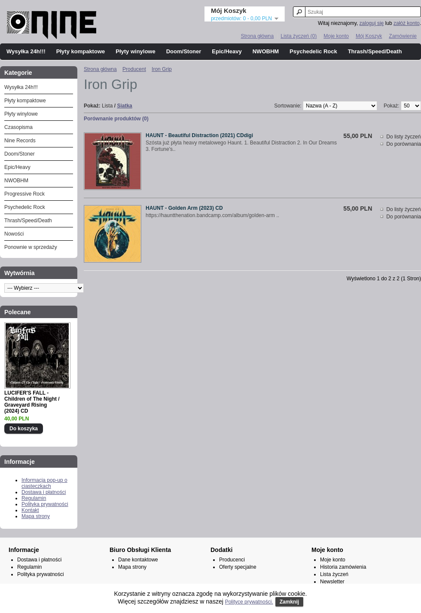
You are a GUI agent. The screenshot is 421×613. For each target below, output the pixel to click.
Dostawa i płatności (43, 492)
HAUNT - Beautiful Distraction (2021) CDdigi (199, 135)
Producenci (232, 560)
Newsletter (332, 582)
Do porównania (403, 144)
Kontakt (30, 510)
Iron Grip (162, 69)
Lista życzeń (334, 574)
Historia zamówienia (343, 567)
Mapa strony (35, 516)
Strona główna (257, 36)
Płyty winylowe (135, 51)
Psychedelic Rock (313, 51)
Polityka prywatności (44, 504)
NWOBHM (266, 51)
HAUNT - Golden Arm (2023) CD (184, 208)
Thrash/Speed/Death (375, 51)
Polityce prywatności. (249, 602)
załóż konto (407, 23)
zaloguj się (372, 23)
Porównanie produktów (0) (116, 119)
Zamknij (289, 602)
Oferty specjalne (237, 567)
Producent (134, 69)
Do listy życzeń (403, 137)
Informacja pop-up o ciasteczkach (44, 483)
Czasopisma (18, 127)
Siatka (124, 106)
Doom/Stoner (183, 51)
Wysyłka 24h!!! (26, 51)
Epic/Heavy (226, 51)
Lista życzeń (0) (299, 36)
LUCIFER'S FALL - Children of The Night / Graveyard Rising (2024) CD (32, 402)
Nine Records (20, 141)
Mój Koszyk (369, 36)
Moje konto (336, 36)
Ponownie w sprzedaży (30, 247)
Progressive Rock (24, 194)
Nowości (14, 234)
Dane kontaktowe (138, 560)
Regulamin (33, 498)
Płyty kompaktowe (80, 51)
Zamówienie (403, 36)
